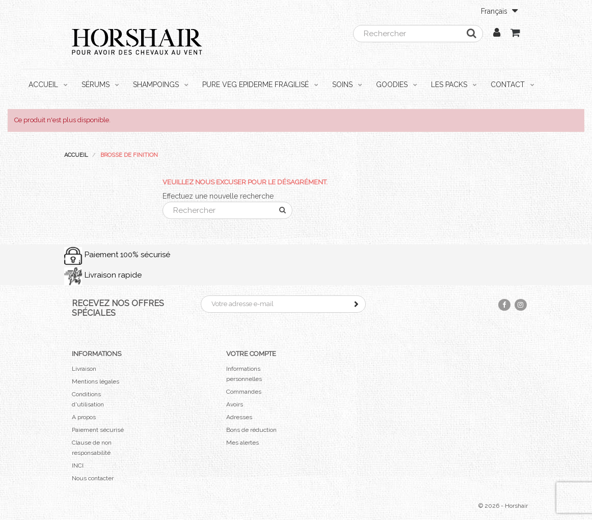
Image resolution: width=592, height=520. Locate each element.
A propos (84, 417)
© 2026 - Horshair (503, 505)
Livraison (84, 368)
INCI (78, 465)
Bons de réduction (251, 429)
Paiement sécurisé (98, 429)
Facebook (504, 305)
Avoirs (234, 404)
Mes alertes (242, 442)
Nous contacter (93, 478)
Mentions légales (95, 381)
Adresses (239, 417)
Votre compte (251, 354)
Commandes (243, 391)
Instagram (521, 305)
